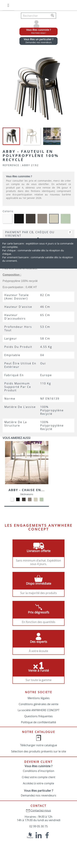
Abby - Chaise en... (26, 490)
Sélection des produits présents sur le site (38, 751)
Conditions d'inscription (38, 771)
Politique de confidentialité (38, 722)
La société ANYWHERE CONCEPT (38, 710)
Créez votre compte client (38, 777)
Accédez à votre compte (38, 783)
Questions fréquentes (38, 716)
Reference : (12, 165)
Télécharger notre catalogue (38, 745)
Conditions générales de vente (38, 704)
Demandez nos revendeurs (38, 795)
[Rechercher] (38, 16)
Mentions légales (39, 698)
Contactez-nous (41, 810)
